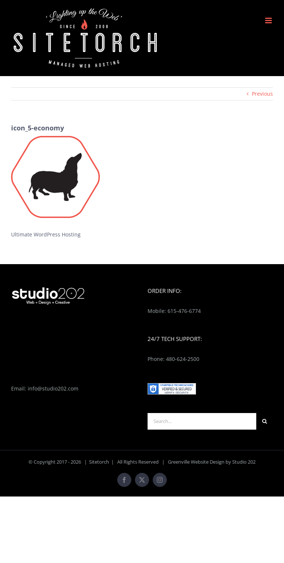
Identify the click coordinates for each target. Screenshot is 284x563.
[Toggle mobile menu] (269, 20)
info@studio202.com (53, 388)
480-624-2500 (182, 358)
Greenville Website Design (196, 461)
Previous (262, 93)
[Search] (264, 421)
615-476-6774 (184, 310)
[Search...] (202, 421)
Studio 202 (244, 461)
